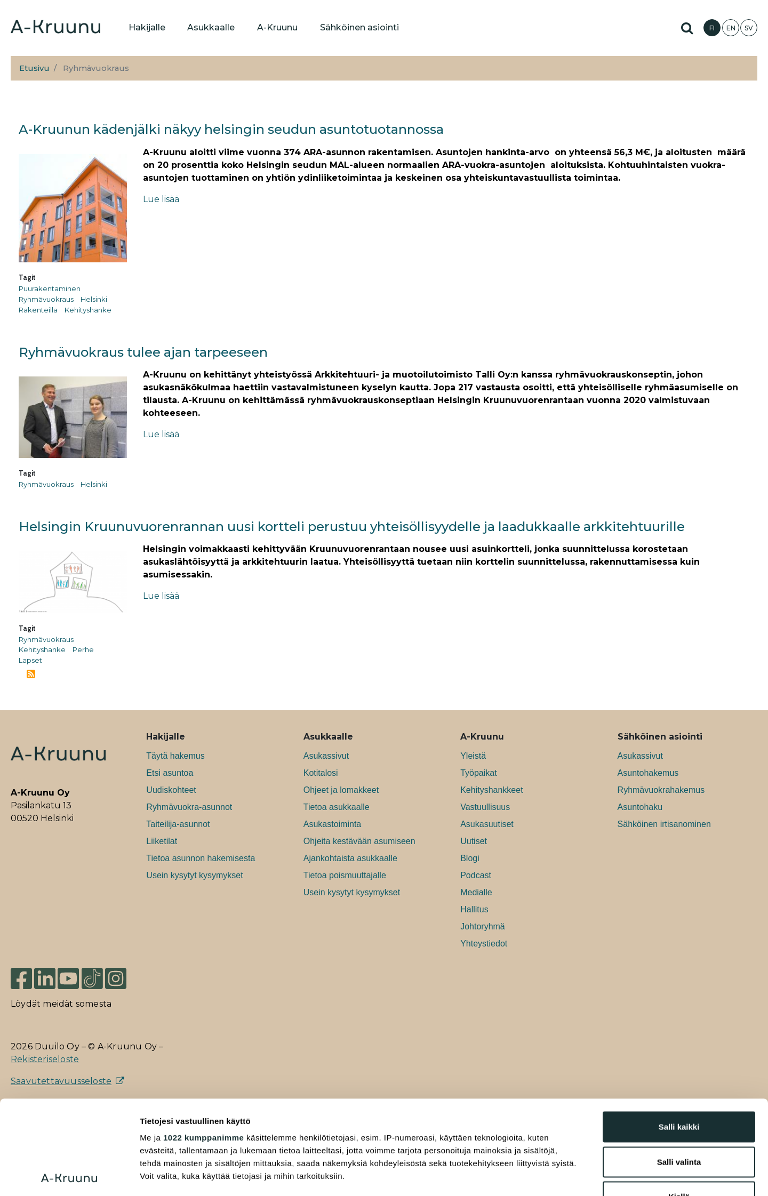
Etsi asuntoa (169, 772)
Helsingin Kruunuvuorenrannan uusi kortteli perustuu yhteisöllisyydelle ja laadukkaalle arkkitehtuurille (352, 526)
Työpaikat (478, 772)
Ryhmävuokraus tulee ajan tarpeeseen (143, 352)
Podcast (475, 875)
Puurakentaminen (50, 288)
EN (730, 28)
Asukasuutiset (487, 824)
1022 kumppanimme (203, 1043)
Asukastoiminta (332, 824)
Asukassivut (326, 755)
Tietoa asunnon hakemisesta (200, 858)
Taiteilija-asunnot (178, 824)
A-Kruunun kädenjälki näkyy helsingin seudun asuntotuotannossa (231, 129)
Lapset (30, 660)
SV (749, 28)
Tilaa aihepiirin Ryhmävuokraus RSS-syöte (31, 674)
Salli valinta (679, 1067)
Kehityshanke (88, 310)
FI (712, 28)
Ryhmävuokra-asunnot (189, 807)
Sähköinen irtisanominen (664, 824)
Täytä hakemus (175, 755)
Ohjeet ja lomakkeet (341, 789)
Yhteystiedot (483, 943)
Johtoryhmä (482, 926)
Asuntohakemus (648, 772)
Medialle (476, 892)
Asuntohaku (640, 807)
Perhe (83, 649)
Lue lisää (161, 199)
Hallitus (474, 909)
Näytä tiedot (570, 1174)
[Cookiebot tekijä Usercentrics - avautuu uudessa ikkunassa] (69, 1175)
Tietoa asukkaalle (336, 807)
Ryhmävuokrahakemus (661, 789)
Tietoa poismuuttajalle (344, 875)
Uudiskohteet (171, 789)
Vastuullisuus (485, 807)
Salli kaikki (679, 1033)
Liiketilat (161, 841)
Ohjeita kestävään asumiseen (359, 841)
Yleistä (473, 755)
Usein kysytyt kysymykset (194, 875)
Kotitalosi (320, 772)
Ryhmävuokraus (46, 299)
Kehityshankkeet (491, 789)
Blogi (469, 858)
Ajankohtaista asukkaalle (350, 858)
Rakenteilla (38, 310)
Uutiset (473, 841)
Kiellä (679, 1102)
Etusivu (34, 68)
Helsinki (94, 299)
